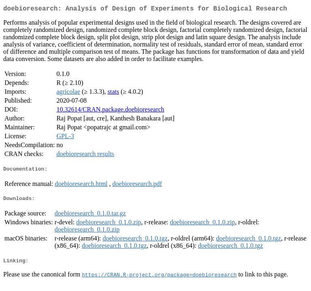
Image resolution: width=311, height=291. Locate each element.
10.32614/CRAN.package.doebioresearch (110, 111)
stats (113, 93)
